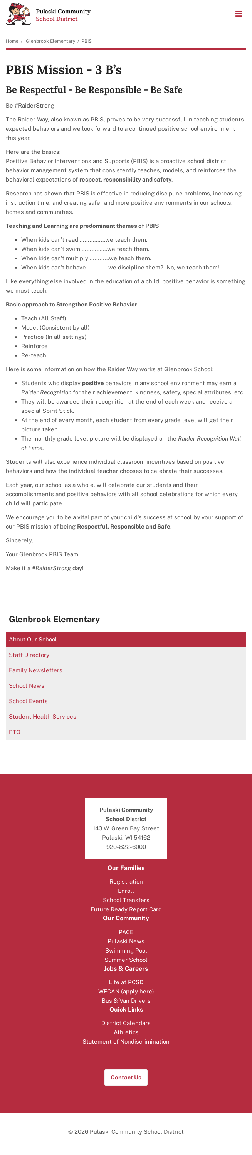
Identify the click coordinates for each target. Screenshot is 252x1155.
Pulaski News (126, 941)
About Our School (33, 639)
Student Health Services (42, 716)
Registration (126, 881)
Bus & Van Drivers (126, 1000)
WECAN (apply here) (126, 991)
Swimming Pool (126, 950)
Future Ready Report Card (126, 909)
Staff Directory (29, 655)
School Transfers (126, 900)
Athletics (126, 1032)
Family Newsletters (35, 670)
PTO (14, 732)
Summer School (126, 959)
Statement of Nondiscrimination (126, 1041)
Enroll (126, 890)
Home (12, 41)
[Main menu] (238, 13)
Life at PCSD (126, 982)
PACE (126, 932)
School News (26, 685)
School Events (28, 701)
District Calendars (126, 1023)
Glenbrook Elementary (50, 41)
